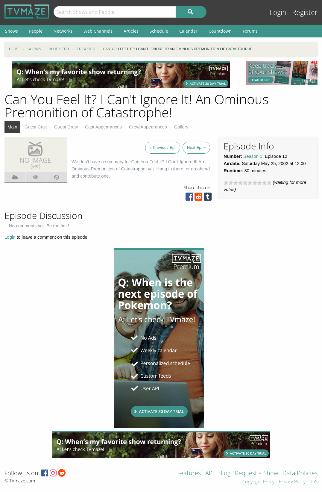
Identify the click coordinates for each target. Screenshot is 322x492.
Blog (224, 473)
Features (189, 473)
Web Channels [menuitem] (98, 31)
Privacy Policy (292, 482)
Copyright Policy (258, 482)
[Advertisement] (121, 74)
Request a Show (256, 473)
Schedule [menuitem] (159, 31)
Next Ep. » (196, 147)
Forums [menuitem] (250, 31)
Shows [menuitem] (11, 31)
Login (278, 12)
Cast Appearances (103, 126)
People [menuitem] (35, 31)
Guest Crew (66, 126)
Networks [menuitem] (63, 31)
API (209, 473)
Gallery (181, 126)
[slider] (247, 182)
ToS (314, 482)
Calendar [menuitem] (188, 31)
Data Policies (300, 473)
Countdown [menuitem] (220, 31)
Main (12, 126)
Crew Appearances (148, 126)
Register (305, 12)
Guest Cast (36, 126)
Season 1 (252, 156)
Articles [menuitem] (131, 31)
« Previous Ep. (162, 147)
